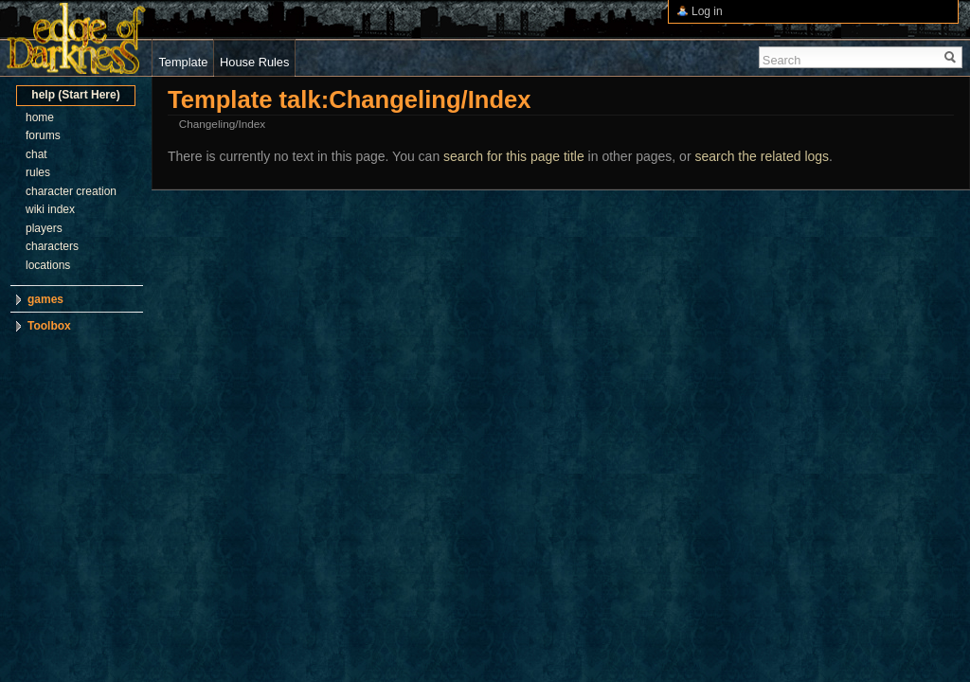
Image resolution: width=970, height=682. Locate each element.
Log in (707, 11)
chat (36, 154)
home (40, 117)
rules (38, 172)
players (44, 228)
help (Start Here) (75, 94)
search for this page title (513, 156)
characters (52, 246)
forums (43, 135)
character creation (71, 191)
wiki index (50, 209)
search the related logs (761, 156)
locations (48, 265)
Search (782, 60)
